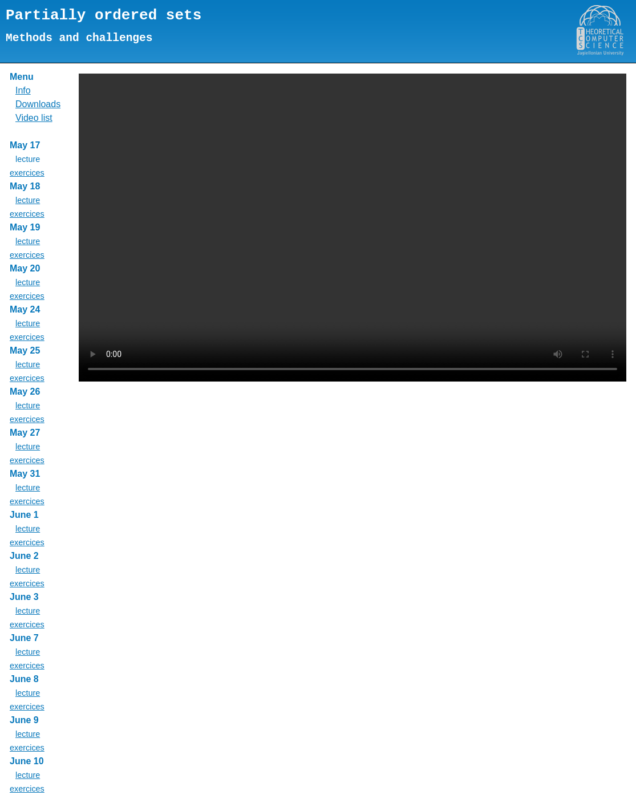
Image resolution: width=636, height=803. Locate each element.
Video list (33, 118)
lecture (27, 200)
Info (23, 90)
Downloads (37, 104)
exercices (27, 172)
